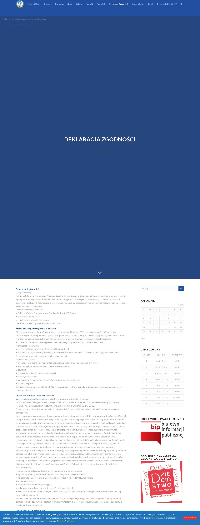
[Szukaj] (181, 4)
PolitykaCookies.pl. (66, 521)
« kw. (143, 338)
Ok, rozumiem (190, 518)
